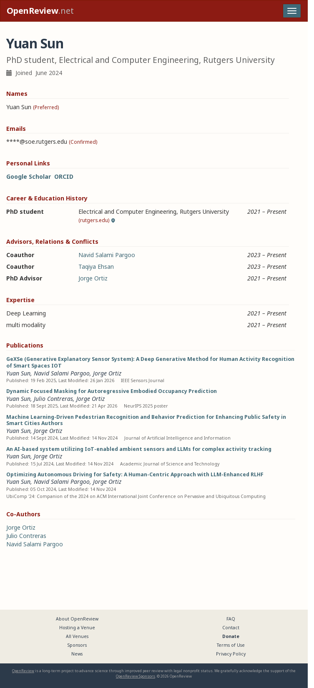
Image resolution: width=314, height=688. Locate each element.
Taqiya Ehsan (96, 266)
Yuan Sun (18, 373)
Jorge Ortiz (93, 278)
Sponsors (77, 645)
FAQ (230, 619)
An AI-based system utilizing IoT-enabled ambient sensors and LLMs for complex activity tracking (138, 449)
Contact (230, 627)
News (77, 654)
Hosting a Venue (77, 627)
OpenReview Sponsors (135, 676)
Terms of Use (231, 645)
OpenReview (23, 670)
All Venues (77, 636)
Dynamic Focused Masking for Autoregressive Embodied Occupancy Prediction (111, 391)
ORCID (63, 176)
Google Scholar (28, 176)
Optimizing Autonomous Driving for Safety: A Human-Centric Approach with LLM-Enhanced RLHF (135, 474)
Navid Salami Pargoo (106, 255)
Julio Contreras (53, 399)
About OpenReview (77, 619)
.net (40, 10)
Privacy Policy (231, 654)
